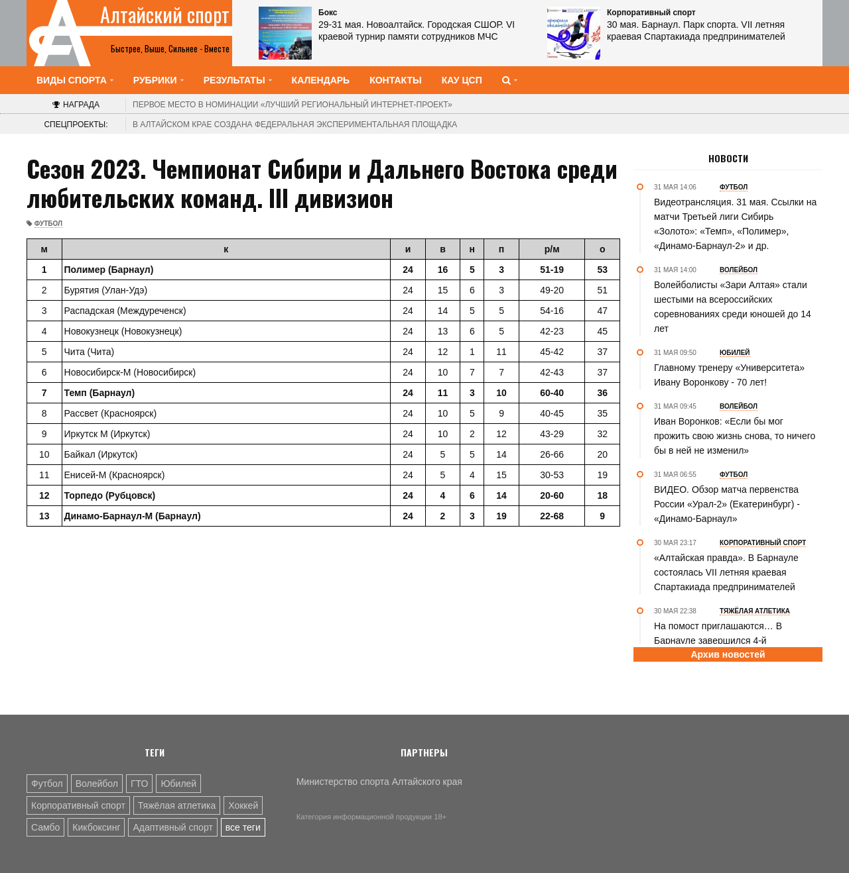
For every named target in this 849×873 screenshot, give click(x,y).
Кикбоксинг (96, 827)
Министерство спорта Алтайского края (379, 781)
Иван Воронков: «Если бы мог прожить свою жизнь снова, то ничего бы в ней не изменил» (734, 436)
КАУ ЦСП (462, 80)
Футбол (48, 223)
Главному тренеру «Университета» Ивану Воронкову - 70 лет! (729, 374)
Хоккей (243, 805)
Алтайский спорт (164, 14)
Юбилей (178, 783)
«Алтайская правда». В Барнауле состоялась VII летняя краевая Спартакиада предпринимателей (726, 572)
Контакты (395, 80)
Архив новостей (727, 654)
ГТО (139, 783)
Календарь (321, 80)
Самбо (45, 827)
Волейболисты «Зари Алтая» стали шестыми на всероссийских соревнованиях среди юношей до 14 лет (732, 307)
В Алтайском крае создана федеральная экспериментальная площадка (295, 124)
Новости (728, 158)
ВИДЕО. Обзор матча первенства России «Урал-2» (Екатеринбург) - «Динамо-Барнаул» (727, 504)
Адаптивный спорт (172, 827)
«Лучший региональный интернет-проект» (292, 104)
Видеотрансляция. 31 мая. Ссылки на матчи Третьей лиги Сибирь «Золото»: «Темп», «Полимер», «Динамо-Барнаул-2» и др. (735, 224)
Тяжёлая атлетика (177, 805)
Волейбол (97, 783)
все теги (243, 827)
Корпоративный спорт (78, 805)
